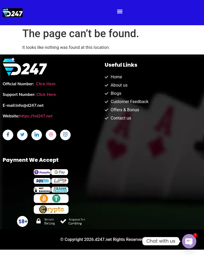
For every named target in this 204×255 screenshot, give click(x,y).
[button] (120, 11)
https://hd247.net (36, 115)
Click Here (46, 83)
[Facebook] (8, 135)
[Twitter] (22, 135)
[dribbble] (51, 135)
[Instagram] (65, 135)
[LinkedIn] (36, 135)
